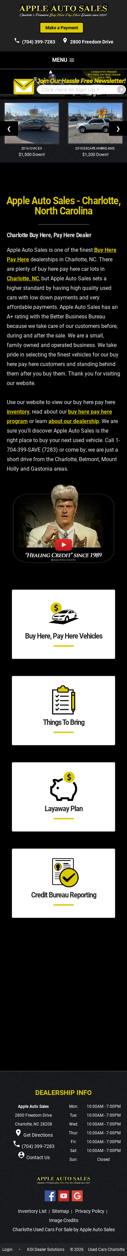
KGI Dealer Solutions (45, 1249)
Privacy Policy (89, 1211)
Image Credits (63, 1220)
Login (7, 1249)
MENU (63, 60)
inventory (18, 411)
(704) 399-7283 (34, 40)
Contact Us (38, 1157)
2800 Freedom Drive (87, 40)
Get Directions (38, 1135)
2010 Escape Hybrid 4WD (95, 148)
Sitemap (60, 1211)
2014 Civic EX (31, 148)
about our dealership (73, 421)
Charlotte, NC (23, 278)
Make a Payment (61, 27)
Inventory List (32, 1211)
